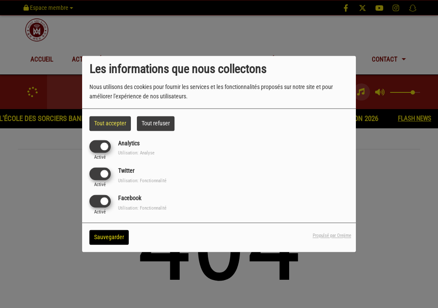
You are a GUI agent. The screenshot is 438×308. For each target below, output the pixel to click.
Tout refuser (156, 123)
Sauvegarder (109, 237)
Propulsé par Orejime (332, 236)
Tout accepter (110, 123)
